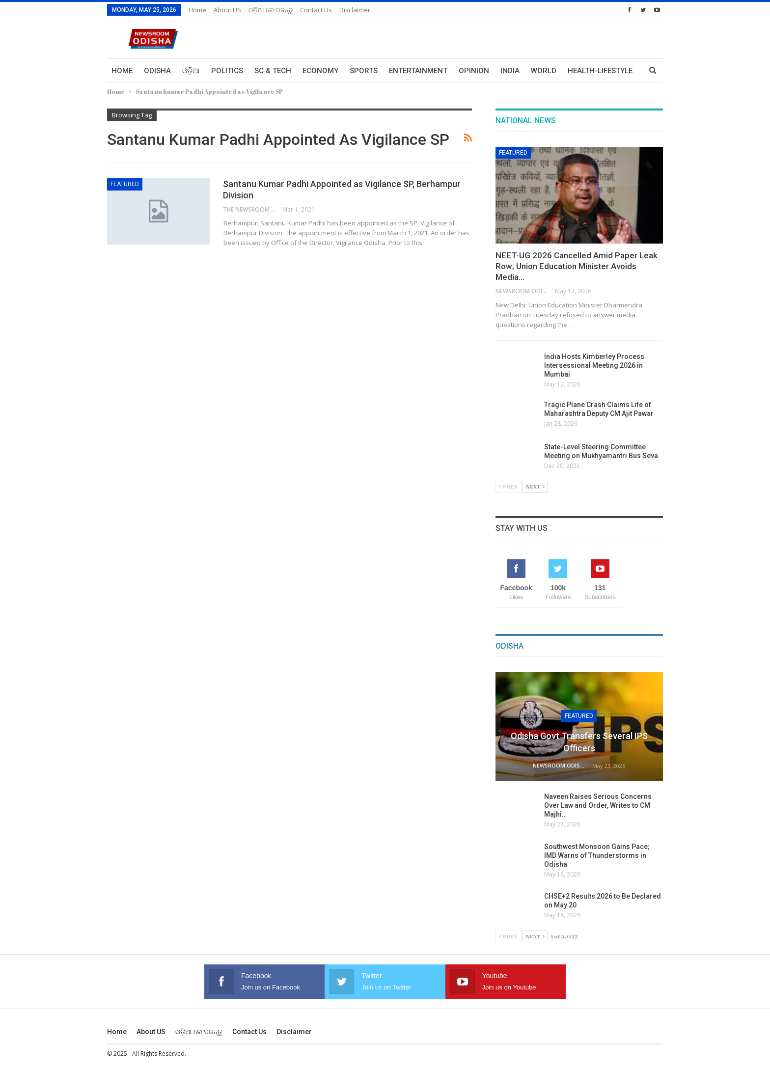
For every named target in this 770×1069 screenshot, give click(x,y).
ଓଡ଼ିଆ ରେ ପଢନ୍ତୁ (270, 9)
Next (535, 486)
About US (227, 9)
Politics (227, 70)
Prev (508, 486)
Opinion (474, 70)
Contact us (316, 9)
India (510, 70)
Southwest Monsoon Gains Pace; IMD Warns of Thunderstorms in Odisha (597, 855)
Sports (364, 70)
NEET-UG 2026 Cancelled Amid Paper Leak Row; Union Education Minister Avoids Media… (576, 266)
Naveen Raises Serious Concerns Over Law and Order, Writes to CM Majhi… (598, 805)
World (543, 70)
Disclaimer (354, 9)
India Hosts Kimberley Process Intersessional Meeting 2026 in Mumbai (594, 365)
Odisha (157, 70)
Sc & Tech (272, 70)
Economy (320, 70)
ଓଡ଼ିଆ (191, 70)
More (578, 70)
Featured (124, 184)
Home (197, 9)
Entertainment (418, 70)
